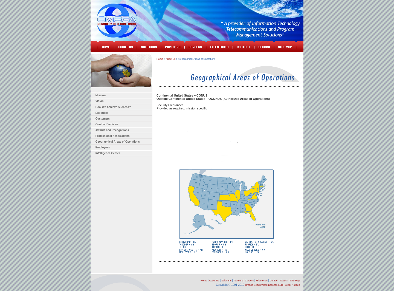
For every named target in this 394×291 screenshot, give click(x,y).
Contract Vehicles (106, 124)
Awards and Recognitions (112, 130)
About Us (214, 280)
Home (160, 59)
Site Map (295, 280)
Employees (102, 147)
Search (284, 280)
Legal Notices (292, 285)
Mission (100, 95)
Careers (249, 280)
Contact (273, 280)
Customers (102, 118)
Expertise (101, 112)
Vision (99, 101)
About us (171, 59)
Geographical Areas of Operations (117, 141)
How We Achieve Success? (113, 107)
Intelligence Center (107, 153)
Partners (238, 280)
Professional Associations (112, 135)
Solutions (226, 280)
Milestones (262, 280)
